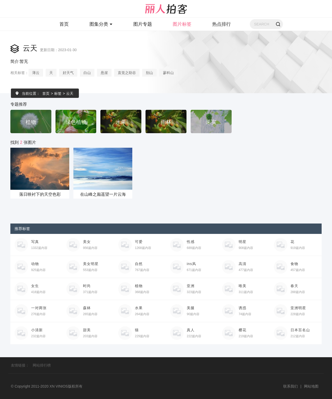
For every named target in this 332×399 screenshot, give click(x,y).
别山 (149, 73)
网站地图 (311, 386)
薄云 (35, 73)
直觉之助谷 (127, 73)
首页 (64, 24)
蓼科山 (168, 73)
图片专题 (142, 24)
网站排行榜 (42, 365)
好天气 (68, 73)
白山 (87, 73)
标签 (57, 93)
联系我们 (290, 386)
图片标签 (182, 24)
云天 (69, 93)
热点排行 (221, 24)
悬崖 (104, 73)
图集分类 (101, 24)
